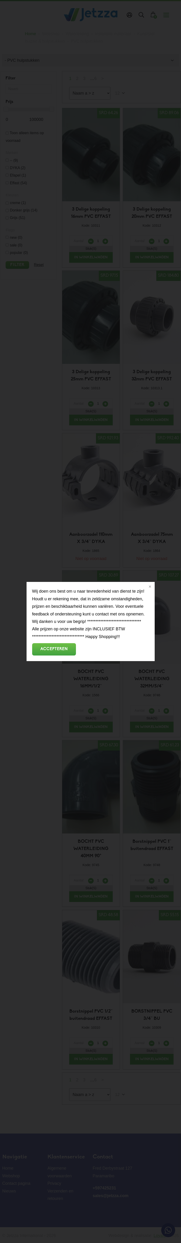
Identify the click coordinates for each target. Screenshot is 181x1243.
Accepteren (54, 649)
